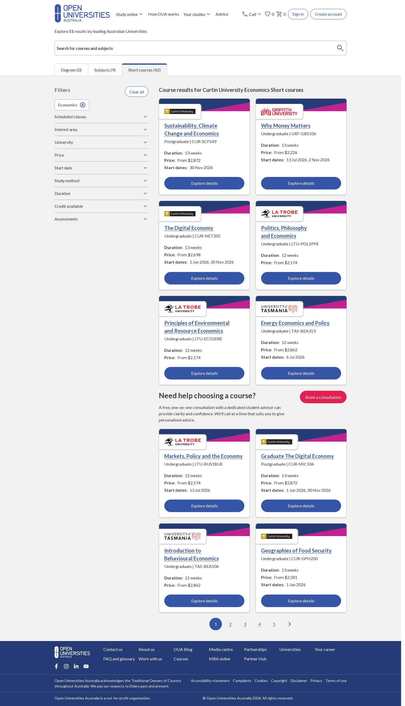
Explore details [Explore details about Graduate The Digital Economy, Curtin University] (301, 505)
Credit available (101, 206)
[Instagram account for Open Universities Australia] (66, 666)
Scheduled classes (101, 117)
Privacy (316, 680)
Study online (130, 14)
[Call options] (252, 14)
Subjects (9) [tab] (105, 69)
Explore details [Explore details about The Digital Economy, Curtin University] (204, 278)
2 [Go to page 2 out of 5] (230, 624)
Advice (222, 13)
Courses (181, 658)
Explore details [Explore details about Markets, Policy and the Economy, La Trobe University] (204, 505)
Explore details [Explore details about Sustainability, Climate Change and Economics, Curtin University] (204, 183)
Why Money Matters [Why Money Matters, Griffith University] (285, 126)
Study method (101, 180)
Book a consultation (323, 397)
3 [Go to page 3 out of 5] (245, 624)
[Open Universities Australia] (82, 20)
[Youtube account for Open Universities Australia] (86, 666)
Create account (328, 13)
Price (101, 155)
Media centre (221, 649)
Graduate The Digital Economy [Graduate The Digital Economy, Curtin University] (297, 456)
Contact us (113, 649)
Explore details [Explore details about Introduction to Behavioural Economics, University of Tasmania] (204, 600)
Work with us (150, 658)
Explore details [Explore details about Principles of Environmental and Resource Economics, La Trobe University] (204, 373)
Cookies (261, 680)
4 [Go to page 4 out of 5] (259, 624)
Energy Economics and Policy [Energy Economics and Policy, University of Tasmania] (295, 323)
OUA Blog (183, 649)
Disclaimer (299, 680)
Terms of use (336, 680)
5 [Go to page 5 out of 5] (274, 624)
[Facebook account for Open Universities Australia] (56, 666)
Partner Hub (255, 658)
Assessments (101, 219)
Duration (101, 193)
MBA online (219, 658)
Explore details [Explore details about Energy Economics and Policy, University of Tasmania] (301, 373)
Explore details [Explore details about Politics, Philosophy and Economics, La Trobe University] (301, 278)
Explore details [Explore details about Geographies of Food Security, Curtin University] (301, 600)
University (101, 142)
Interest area (101, 129)
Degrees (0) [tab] (71, 69)
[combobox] (201, 48)
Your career (325, 649)
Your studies (197, 14)
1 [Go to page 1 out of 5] (216, 624)
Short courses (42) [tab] (144, 69)
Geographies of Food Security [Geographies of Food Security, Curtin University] (296, 551)
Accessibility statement (210, 680)
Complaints (242, 680)
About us (146, 649)
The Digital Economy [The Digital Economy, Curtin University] (188, 228)
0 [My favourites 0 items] (269, 14)
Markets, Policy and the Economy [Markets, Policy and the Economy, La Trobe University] (203, 456)
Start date (101, 168)
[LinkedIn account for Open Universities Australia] (76, 666)
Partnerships (255, 649)
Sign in (298, 13)
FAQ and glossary (119, 658)
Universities (290, 649)
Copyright (279, 680)
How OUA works (163, 13)
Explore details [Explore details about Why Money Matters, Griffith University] (301, 183)
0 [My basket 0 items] (281, 14)
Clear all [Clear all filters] (136, 91)
